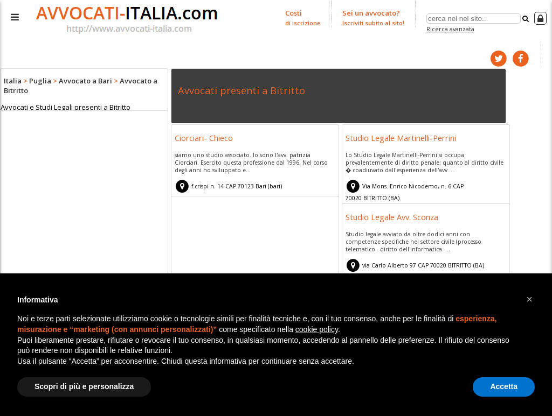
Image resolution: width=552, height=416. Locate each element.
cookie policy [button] (316, 329)
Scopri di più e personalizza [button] (84, 386)
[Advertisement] (84, 197)
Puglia (40, 81)
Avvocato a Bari (85, 81)
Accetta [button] (504, 386)
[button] (529, 299)
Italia (13, 81)
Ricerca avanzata (450, 29)
